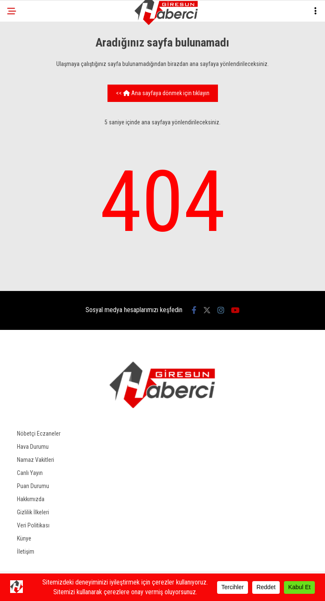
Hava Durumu (33, 446)
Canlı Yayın (30, 472)
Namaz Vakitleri (35, 459)
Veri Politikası (33, 525)
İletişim (25, 551)
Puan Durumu (33, 486)
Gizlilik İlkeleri (33, 512)
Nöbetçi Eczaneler (39, 433)
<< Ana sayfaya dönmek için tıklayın (162, 93)
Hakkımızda (30, 499)
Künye (24, 538)
